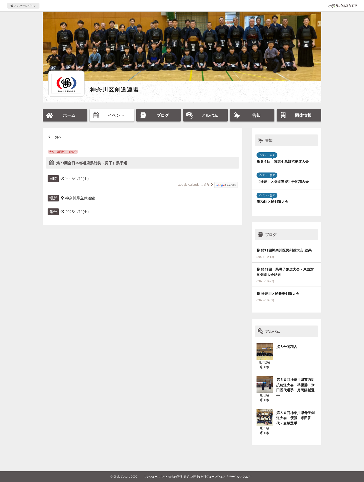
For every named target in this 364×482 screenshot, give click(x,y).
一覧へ (57, 137)
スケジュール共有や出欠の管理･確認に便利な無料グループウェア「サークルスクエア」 (198, 477)
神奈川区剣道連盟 (114, 89)
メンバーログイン (23, 6)
